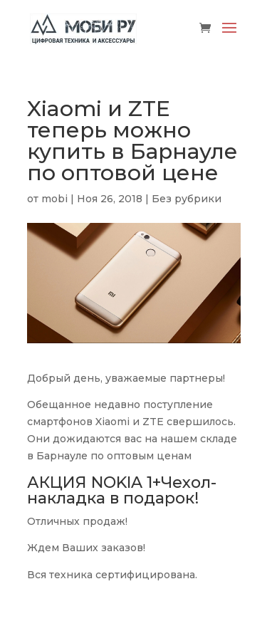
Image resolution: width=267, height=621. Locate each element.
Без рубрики (186, 198)
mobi (54, 198)
